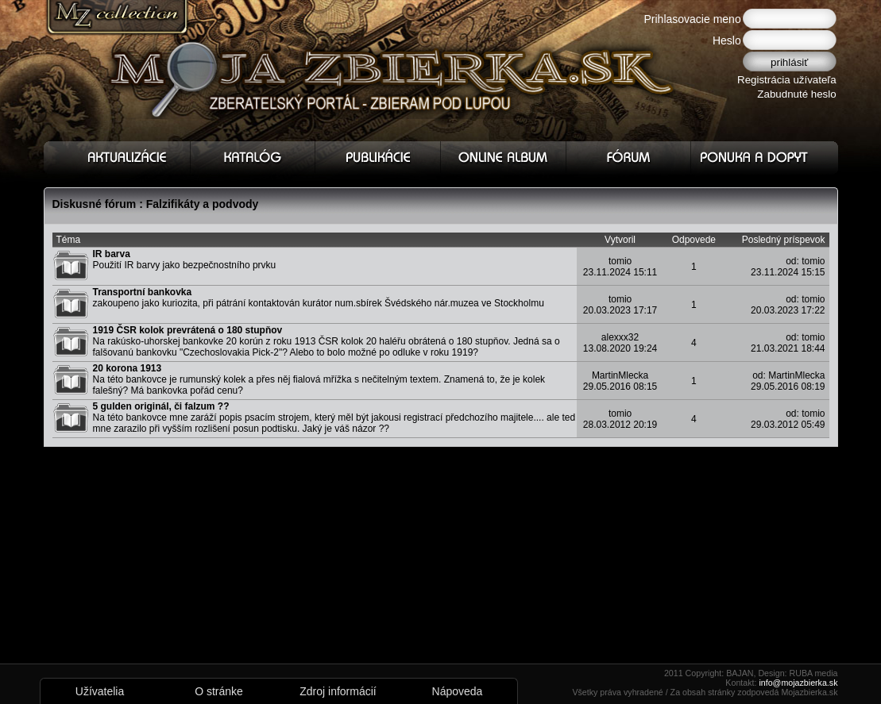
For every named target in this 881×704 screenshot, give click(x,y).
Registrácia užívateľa (787, 80)
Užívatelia (99, 691)
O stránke (219, 691)
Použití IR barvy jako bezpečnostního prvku (184, 259)
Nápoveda (457, 691)
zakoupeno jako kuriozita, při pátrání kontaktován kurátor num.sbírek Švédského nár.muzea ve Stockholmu (318, 298)
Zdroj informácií (337, 691)
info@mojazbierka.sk (798, 682)
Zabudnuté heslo (796, 94)
